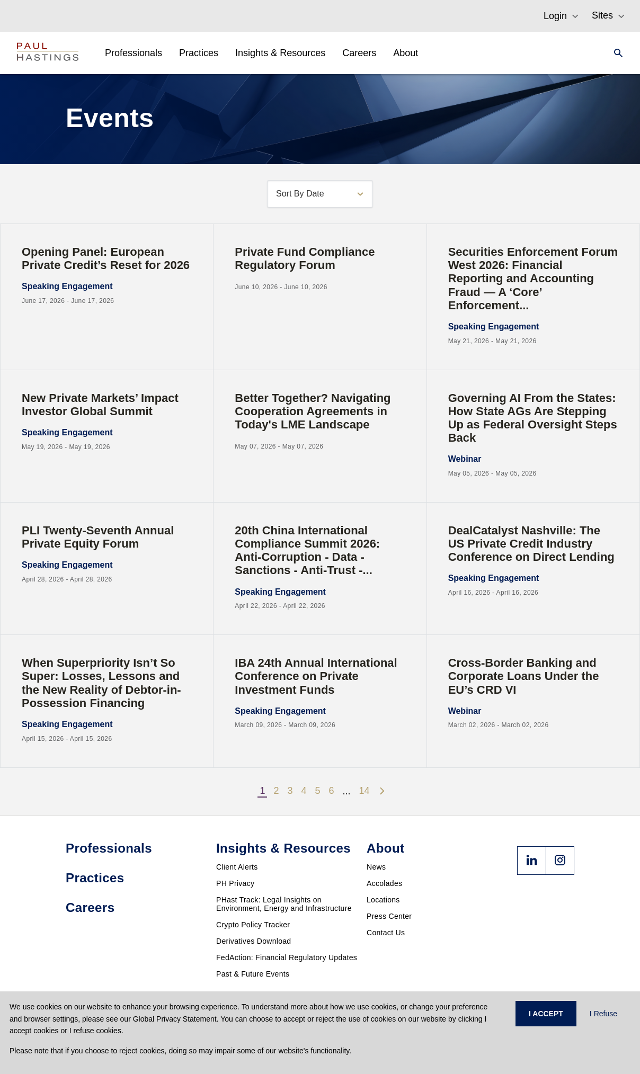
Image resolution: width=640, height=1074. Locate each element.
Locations (383, 900)
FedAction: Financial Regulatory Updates (286, 957)
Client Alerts (237, 867)
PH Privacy (235, 883)
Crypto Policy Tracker (253, 924)
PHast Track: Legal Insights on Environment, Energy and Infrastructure (284, 904)
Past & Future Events (252, 974)
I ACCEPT (546, 1013)
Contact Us (386, 932)
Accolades (384, 883)
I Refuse (603, 1013)
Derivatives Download (253, 941)
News (376, 867)
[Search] (615, 53)
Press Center (389, 916)
